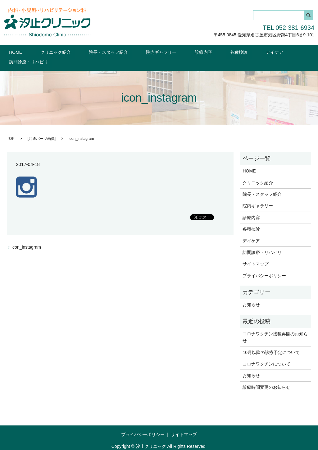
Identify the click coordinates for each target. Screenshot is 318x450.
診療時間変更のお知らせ (266, 377)
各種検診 (211, 51)
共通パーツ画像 (42, 128)
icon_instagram (26, 237)
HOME (26, 51)
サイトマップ (256, 253)
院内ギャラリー (149, 51)
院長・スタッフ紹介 (104, 51)
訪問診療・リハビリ (278, 51)
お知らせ (251, 294)
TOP (10, 128)
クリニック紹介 (59, 51)
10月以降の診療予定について (271, 342)
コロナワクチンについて (266, 353)
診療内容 (184, 51)
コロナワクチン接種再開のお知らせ (275, 327)
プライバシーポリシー (264, 265)
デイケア (239, 51)
